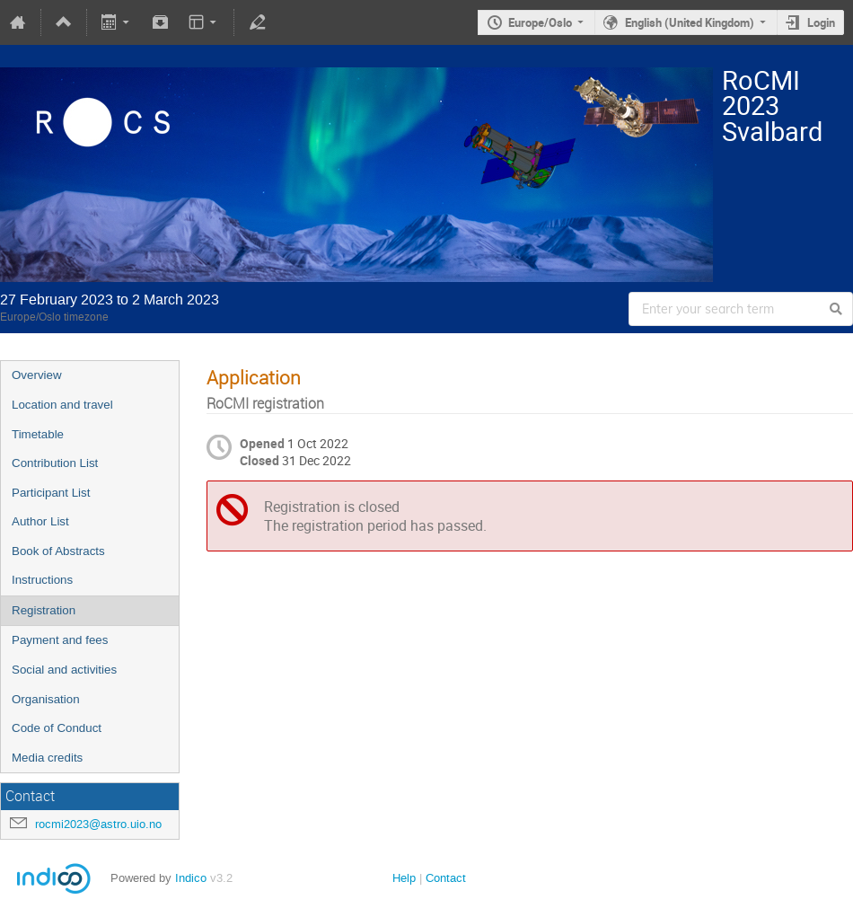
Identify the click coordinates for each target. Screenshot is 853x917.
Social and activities (64, 669)
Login (821, 22)
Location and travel (62, 404)
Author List (40, 521)
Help (404, 878)
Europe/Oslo (540, 22)
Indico (191, 878)
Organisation (46, 699)
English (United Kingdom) (689, 22)
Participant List (51, 492)
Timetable (38, 434)
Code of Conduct (56, 728)
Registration (43, 610)
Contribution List (55, 463)
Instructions (42, 579)
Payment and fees (60, 640)
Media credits (47, 757)
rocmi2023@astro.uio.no (98, 824)
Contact (446, 878)
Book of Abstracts (58, 551)
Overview (37, 375)
